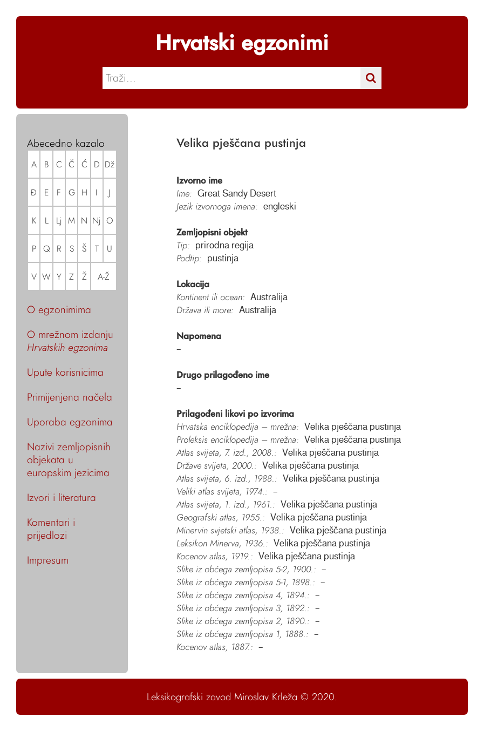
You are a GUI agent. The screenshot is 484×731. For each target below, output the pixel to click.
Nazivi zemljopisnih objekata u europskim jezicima (69, 459)
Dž (109, 164)
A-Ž (104, 276)
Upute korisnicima (65, 372)
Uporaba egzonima (70, 421)
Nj (96, 220)
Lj (59, 220)
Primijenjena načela (69, 396)
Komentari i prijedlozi (51, 529)
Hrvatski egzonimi (242, 42)
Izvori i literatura (61, 497)
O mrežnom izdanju (70, 341)
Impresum (48, 559)
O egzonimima (59, 309)
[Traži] (370, 78)
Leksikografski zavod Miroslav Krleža (222, 696)
